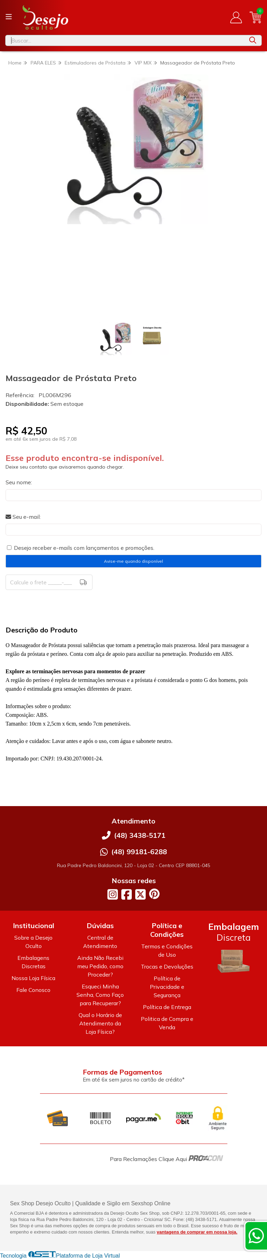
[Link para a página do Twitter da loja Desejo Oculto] (140, 894)
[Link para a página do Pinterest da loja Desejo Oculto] (154, 893)
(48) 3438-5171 (139, 835)
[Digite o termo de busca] (125, 40)
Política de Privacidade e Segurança (167, 987)
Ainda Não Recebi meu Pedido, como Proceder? (100, 966)
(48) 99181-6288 (139, 851)
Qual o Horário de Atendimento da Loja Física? (100, 1023)
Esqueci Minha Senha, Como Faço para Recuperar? (100, 995)
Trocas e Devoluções (167, 966)
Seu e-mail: (23, 516)
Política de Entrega (167, 1006)
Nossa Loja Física (33, 977)
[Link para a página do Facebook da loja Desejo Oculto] (126, 894)
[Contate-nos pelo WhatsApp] (256, 1235)
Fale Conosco (33, 989)
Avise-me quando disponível (133, 561)
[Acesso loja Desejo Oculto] (236, 17)
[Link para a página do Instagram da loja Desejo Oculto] (112, 894)
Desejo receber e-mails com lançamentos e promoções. (84, 547)
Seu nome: (19, 482)
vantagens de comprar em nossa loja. (197, 1232)
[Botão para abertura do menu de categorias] (8, 16)
